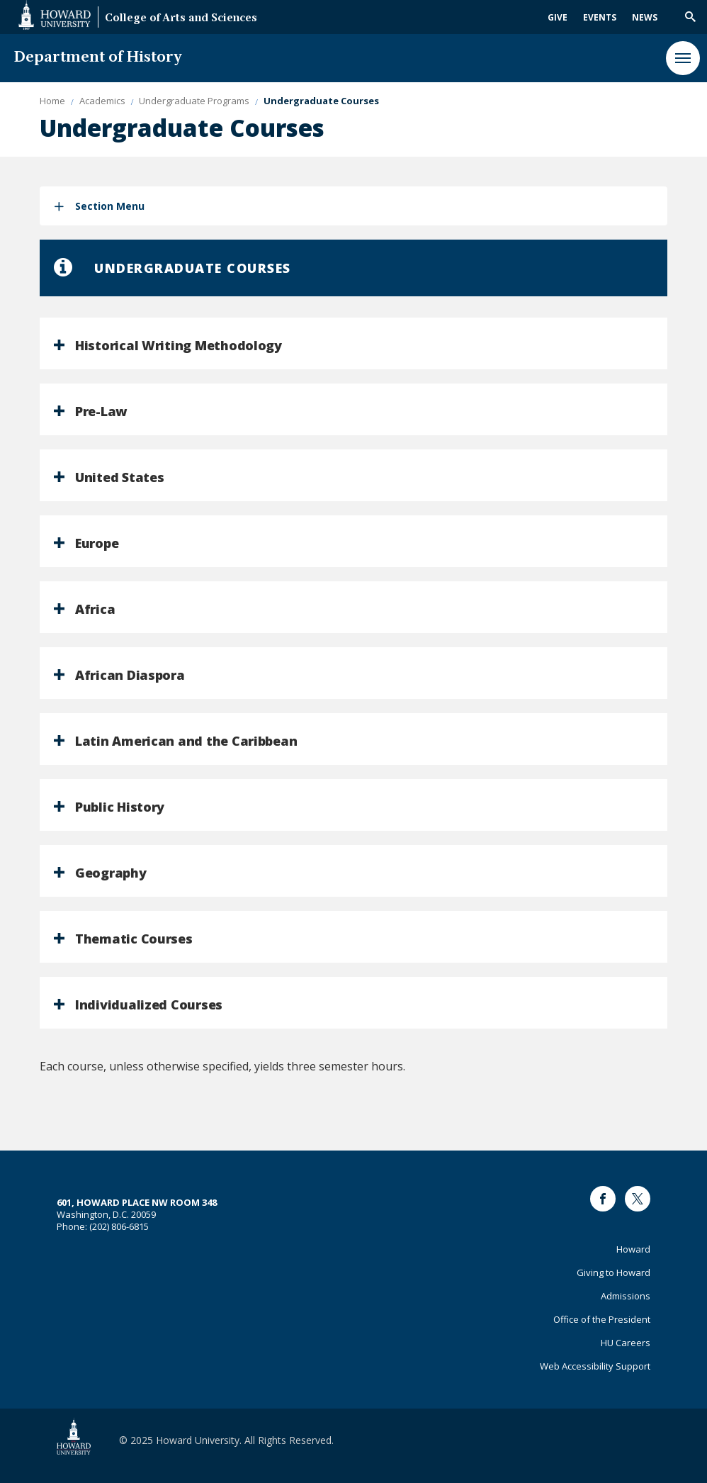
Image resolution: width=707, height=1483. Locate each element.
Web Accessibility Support (595, 1366)
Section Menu (110, 206)
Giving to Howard (613, 1272)
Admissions (625, 1295)
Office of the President (601, 1319)
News (644, 17)
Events (599, 17)
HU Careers (625, 1342)
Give (557, 17)
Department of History (98, 57)
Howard (633, 1249)
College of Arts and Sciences (181, 18)
